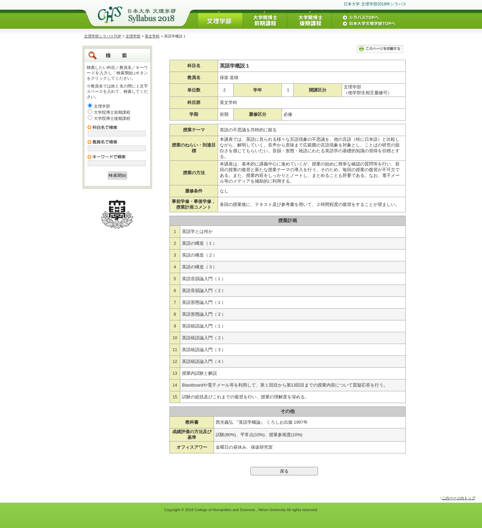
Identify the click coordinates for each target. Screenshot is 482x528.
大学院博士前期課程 (112, 112)
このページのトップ (458, 498)
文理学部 (133, 36)
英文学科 (152, 36)
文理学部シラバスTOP (103, 36)
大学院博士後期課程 (112, 118)
